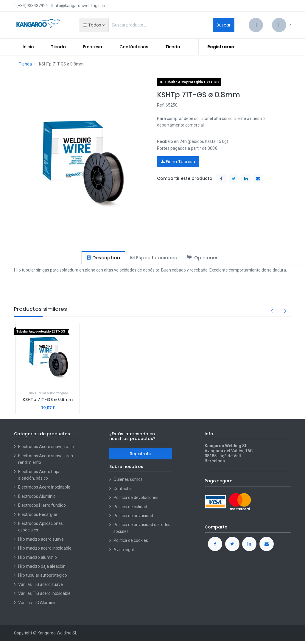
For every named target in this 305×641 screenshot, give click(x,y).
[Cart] (256, 25)
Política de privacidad (133, 515)
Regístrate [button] (140, 454)
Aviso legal (123, 549)
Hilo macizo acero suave (41, 539)
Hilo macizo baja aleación (42, 566)
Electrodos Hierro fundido (42, 505)
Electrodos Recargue (37, 514)
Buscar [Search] (224, 25)
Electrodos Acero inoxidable (44, 487)
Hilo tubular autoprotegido (42, 575)
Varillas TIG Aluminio (37, 602)
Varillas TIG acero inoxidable (44, 593)
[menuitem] (28, 47)
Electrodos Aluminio (37, 496)
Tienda (25, 64)
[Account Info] (281, 25)
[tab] (103, 257)
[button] (94, 25)
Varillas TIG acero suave (40, 584)
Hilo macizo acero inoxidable (44, 548)
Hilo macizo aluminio (37, 557)
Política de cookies (130, 540)
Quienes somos (128, 479)
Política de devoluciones (135, 497)
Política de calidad (130, 506)
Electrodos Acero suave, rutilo (46, 446)
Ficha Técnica (178, 162)
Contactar (122, 488)
